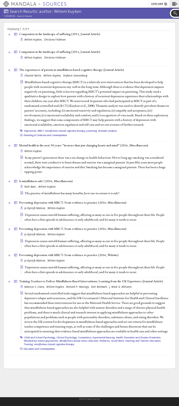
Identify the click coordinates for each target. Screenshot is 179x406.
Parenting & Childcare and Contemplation (45, 135)
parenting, (92, 130)
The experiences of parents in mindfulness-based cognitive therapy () (71, 70)
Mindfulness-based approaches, (41, 340)
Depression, (30, 130)
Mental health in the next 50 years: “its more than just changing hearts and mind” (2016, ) (83, 145)
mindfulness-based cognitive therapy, (65, 130)
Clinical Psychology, (66, 337)
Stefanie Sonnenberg (75, 75)
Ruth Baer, (30, 186)
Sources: (10, 16)
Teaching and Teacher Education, (143, 340)
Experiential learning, (104, 337)
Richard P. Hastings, (78, 286)
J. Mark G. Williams (120, 286)
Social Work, (117, 340)
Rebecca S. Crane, (35, 286)
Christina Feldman (55, 39)
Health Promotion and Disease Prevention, (138, 337)
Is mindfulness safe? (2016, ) (46, 181)
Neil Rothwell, (99, 286)
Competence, (85, 337)
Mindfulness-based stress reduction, (79, 340)
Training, (29, 344)
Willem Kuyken (33, 151)
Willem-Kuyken (56, 208)
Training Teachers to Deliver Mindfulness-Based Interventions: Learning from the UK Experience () (91, 281)
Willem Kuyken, (33, 39)
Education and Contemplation (39, 348)
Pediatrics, (105, 340)
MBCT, (41, 130)
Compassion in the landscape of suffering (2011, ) (59, 34)
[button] (174, 4)
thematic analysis (107, 130)
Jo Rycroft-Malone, (35, 208)
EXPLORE (159, 4)
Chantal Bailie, (33, 75)
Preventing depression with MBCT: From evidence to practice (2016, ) (72, 202)
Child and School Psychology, (40, 337)
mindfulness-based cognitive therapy (54, 344)
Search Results (24, 16)
